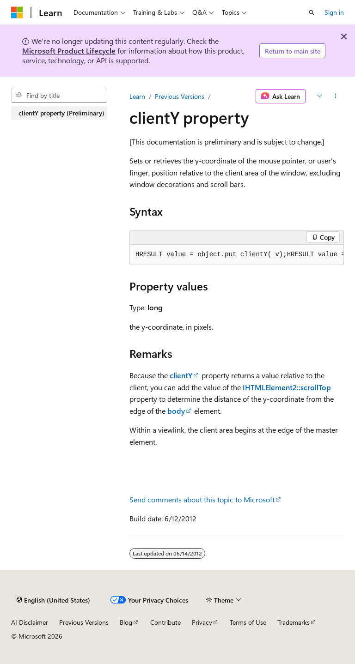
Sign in (334, 12)
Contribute (165, 622)
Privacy (202, 622)
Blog (126, 622)
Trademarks (293, 622)
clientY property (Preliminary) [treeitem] (61, 113)
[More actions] (336, 96)
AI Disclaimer (29, 622)
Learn (137, 96)
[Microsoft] (17, 12)
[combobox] (59, 95)
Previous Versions (179, 96)
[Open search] (311, 12)
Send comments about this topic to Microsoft (202, 499)
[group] (236, 255)
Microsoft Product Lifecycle (69, 50)
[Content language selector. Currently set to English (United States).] (53, 599)
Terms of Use (248, 622)
